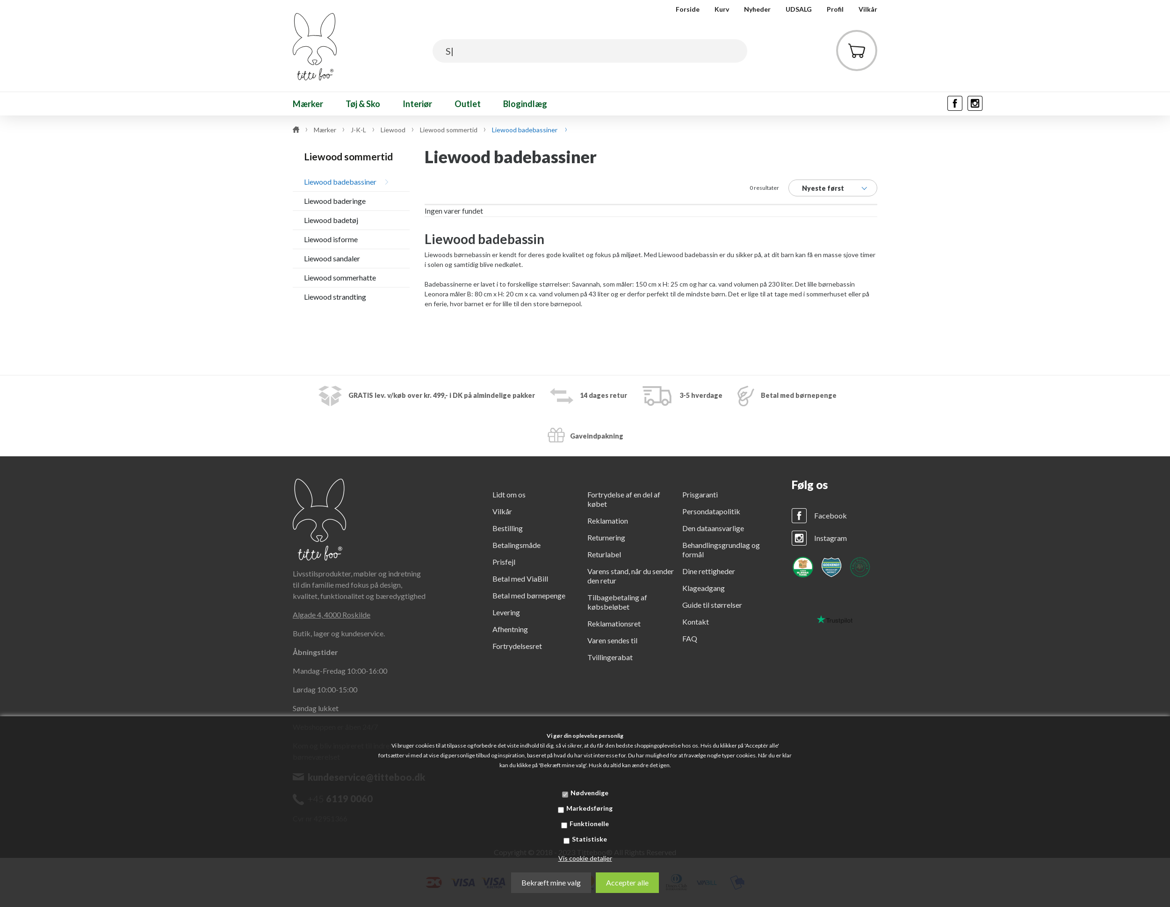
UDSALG (799, 9)
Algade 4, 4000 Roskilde (331, 614)
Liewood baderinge (335, 200)
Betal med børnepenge (528, 595)
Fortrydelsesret (517, 645)
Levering (506, 612)
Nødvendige (589, 793)
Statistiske (589, 839)
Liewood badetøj (331, 220)
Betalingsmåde (516, 544)
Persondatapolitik (711, 511)
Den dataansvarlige (713, 528)
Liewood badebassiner (340, 181)
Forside (688, 9)
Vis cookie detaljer (585, 858)
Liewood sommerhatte (340, 277)
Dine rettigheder (708, 571)
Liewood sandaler (332, 258)
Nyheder (757, 9)
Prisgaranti (700, 494)
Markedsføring (589, 808)
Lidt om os (509, 494)
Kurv (722, 9)
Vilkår (868, 9)
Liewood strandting (335, 296)
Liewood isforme (331, 239)
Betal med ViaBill (520, 578)
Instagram (830, 537)
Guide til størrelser (712, 604)
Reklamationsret (614, 623)
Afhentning (510, 629)
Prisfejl (503, 561)
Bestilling (507, 528)
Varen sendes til (612, 640)
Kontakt (695, 621)
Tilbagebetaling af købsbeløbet (617, 602)
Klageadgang (703, 587)
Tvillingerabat (610, 657)
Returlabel (604, 554)
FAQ (689, 638)
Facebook (830, 515)
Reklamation (607, 520)
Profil (835, 9)
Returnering (606, 537)
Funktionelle (589, 824)
